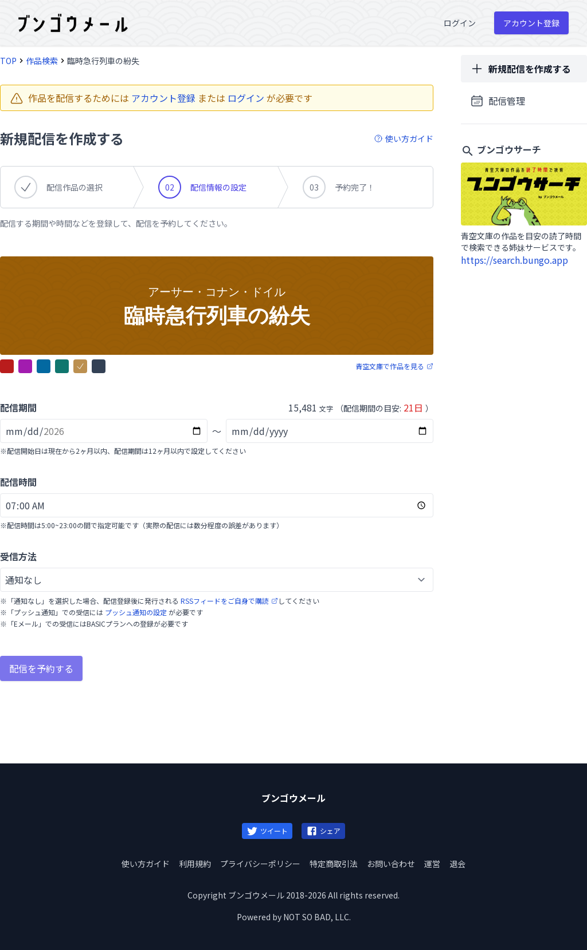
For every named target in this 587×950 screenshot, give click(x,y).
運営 (432, 863)
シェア (323, 831)
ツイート (267, 831)
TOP (8, 60)
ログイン (246, 98)
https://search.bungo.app (514, 260)
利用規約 (195, 863)
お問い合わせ (391, 863)
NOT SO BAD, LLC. (317, 917)
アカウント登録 (163, 98)
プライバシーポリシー (260, 863)
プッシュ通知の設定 (136, 612)
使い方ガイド (146, 863)
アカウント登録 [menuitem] (531, 23)
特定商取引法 (334, 863)
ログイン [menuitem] (460, 23)
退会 (457, 863)
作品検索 (42, 60)
